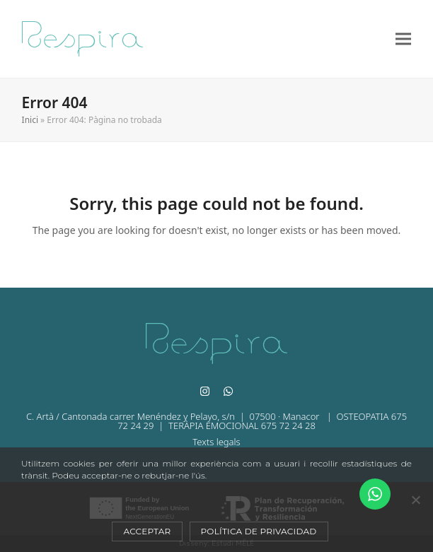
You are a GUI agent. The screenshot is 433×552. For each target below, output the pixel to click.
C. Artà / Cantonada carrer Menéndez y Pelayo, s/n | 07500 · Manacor (174, 416)
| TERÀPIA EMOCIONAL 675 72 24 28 (234, 425)
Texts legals (216, 441)
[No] (415, 500)
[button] (403, 39)
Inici (30, 120)
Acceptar (147, 531)
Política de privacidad (259, 531)
